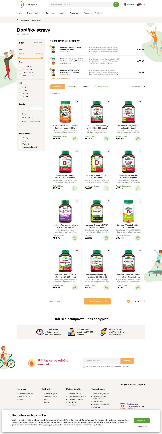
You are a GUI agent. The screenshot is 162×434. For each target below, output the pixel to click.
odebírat (127, 362)
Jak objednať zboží (50, 398)
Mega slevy (87, 13)
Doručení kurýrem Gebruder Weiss (99, 399)
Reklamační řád (24, 398)
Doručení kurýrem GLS (101, 395)
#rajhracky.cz (132, 405)
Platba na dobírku (75, 395)
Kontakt (46, 403)
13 (144, 302)
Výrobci (46, 401)
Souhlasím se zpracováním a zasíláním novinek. (107, 368)
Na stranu (136, 87)
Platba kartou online (76, 401)
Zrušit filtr (38, 43)
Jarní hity (98, 13)
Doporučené (57, 87)
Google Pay (72, 403)
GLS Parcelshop (98, 403)
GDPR (21, 401)
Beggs (24, 114)
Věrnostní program (50, 395)
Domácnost (75, 13)
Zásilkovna (96, 408)
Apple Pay (72, 406)
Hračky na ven (49, 13)
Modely (63, 13)
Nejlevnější (72, 87)
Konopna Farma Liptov (30, 122)
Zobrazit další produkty (60, 78)
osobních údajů (109, 368)
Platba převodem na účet (77, 398)
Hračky (20, 13)
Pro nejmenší (33, 13)
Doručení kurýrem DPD (101, 406)
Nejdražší (85, 87)
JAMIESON (26, 118)
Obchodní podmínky (26, 395)
